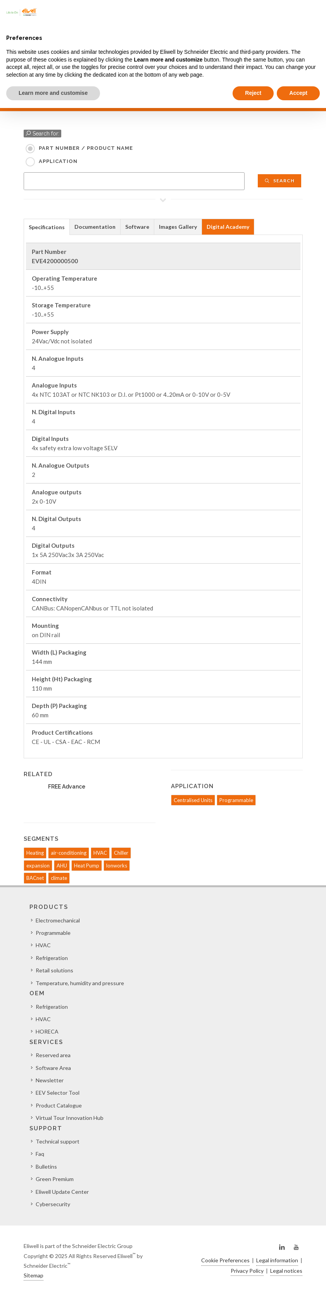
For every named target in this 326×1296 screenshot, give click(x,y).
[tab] (47, 227)
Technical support (57, 1141)
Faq (40, 1153)
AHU (62, 865)
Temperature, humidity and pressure (80, 983)
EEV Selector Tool (57, 1092)
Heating (35, 853)
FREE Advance (66, 786)
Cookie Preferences (225, 1260)
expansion (38, 865)
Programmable (236, 800)
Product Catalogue (59, 1105)
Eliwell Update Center (62, 1191)
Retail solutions (54, 970)
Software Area (53, 1068)
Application (58, 161)
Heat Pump (86, 865)
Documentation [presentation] (95, 226)
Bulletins (46, 1166)
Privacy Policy (247, 1270)
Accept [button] (298, 93)
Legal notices (286, 1270)
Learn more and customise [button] (53, 93)
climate (59, 878)
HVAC (100, 853)
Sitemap (33, 1275)
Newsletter (50, 1080)
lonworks (116, 865)
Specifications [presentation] (47, 227)
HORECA (47, 1031)
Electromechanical (58, 920)
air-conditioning (68, 853)
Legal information (277, 1260)
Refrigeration (52, 958)
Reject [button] (253, 93)
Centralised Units (193, 800)
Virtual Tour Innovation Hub (69, 1117)
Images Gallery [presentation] (178, 226)
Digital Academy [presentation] (228, 226)
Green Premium (55, 1179)
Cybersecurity (53, 1204)
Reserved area (53, 1055)
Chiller (121, 853)
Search (279, 180)
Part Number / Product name (86, 148)
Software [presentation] (137, 226)
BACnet (35, 878)
